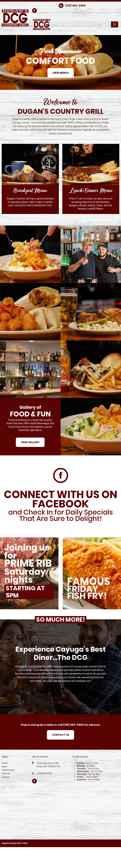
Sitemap (6, 773)
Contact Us (60, 735)
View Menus (60, 73)
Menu (4, 766)
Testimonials (8, 770)
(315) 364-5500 (75, 5)
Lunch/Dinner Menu (91, 190)
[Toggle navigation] (114, 24)
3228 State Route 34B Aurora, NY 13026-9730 (48, 765)
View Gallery (30, 442)
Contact (6, 777)
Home (5, 763)
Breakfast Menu (30, 190)
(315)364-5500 (44, 773)
